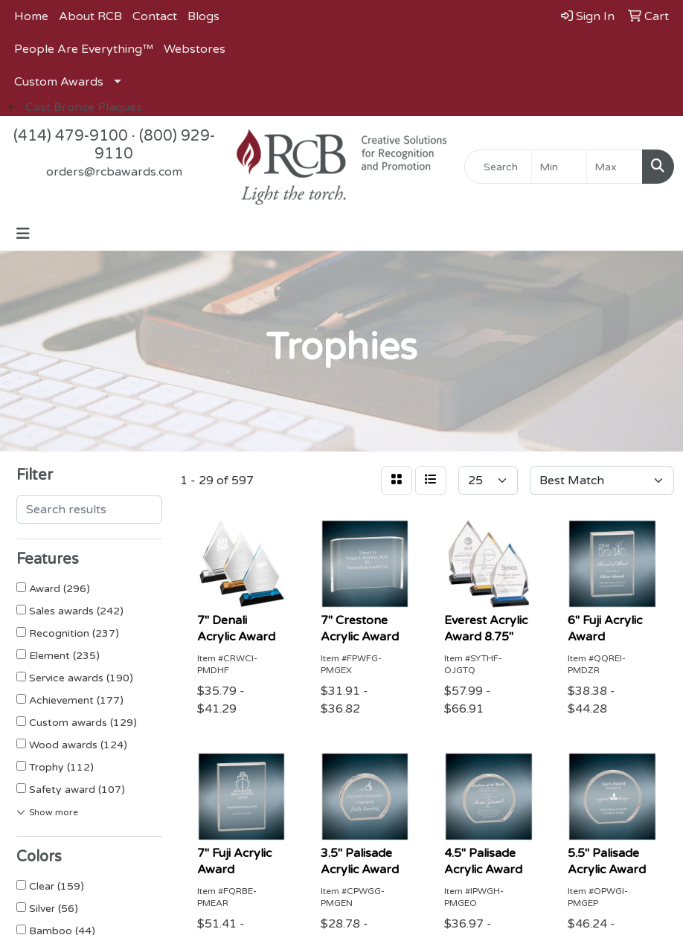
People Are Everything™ (83, 49)
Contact (154, 16)
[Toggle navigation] (23, 234)
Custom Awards (58, 81)
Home (31, 16)
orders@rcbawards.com (114, 171)
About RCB (90, 16)
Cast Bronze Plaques (83, 107)
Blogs (203, 16)
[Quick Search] (498, 167)
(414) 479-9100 (70, 136)
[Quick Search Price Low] (559, 167)
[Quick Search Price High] (614, 167)
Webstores (194, 49)
